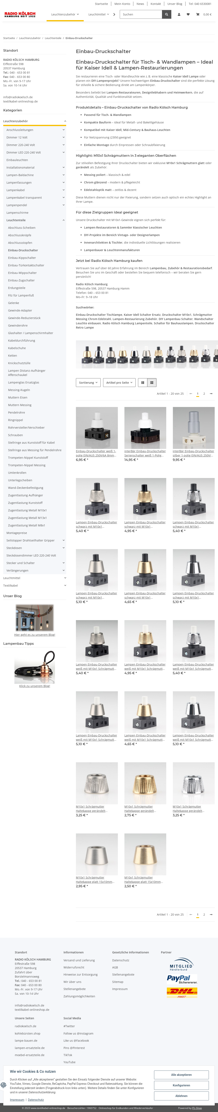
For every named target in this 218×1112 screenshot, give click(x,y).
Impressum (17, 1099)
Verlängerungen (17, 570)
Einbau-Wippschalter (22, 273)
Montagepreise (16, 533)
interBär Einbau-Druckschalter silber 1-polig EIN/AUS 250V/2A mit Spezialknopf (193, 453)
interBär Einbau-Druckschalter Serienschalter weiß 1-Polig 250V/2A (145, 453)
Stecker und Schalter (20, 563)
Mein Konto (122, 4)
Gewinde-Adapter (20, 310)
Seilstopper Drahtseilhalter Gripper (30, 540)
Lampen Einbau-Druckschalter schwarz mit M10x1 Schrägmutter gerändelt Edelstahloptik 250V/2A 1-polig (96, 524)
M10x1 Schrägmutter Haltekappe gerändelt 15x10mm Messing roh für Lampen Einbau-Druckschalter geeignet (145, 809)
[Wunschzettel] (188, 14)
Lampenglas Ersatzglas (23, 382)
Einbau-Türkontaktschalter (26, 265)
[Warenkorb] (204, 14)
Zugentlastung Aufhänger (25, 495)
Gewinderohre (18, 325)
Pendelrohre (16, 412)
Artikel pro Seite (117, 382)
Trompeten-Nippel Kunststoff (28, 458)
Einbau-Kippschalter (22, 258)
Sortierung (86, 382)
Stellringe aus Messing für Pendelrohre (35, 450)
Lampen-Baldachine (20, 175)
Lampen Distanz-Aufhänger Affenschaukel (26, 373)
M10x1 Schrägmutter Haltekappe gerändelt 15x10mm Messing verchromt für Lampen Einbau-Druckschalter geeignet (193, 809)
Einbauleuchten (17, 160)
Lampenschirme (17, 213)
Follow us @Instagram (78, 1033)
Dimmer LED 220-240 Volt (23, 152)
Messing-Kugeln (19, 390)
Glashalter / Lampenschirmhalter (30, 333)
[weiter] (211, 393)
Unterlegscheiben (20, 480)
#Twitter (69, 1026)
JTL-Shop (197, 1108)
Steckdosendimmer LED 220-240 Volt (31, 555)
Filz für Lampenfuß (21, 295)
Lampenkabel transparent (24, 197)
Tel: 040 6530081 (200, 4)
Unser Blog (174, 4)
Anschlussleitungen (19, 130)
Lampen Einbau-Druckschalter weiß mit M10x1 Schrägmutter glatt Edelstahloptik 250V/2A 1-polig (96, 737)
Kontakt (156, 4)
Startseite (101, 4)
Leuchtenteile (16, 220)
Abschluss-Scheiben (22, 228)
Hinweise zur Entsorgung (81, 974)
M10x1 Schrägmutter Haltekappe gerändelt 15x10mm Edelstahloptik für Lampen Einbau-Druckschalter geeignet (96, 809)
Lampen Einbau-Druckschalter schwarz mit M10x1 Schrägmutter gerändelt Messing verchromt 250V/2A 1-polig (193, 524)
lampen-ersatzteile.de (30, 1048)
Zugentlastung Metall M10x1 (27, 510)
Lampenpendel (16, 205)
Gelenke (13, 303)
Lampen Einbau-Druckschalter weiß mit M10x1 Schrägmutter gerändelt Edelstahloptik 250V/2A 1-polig (96, 666)
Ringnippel (15, 420)
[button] (179, 14)
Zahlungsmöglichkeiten (79, 996)
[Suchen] (141, 14)
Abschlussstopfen (20, 243)
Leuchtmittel (11, 578)
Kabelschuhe (17, 348)
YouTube (70, 1062)
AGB (115, 967)
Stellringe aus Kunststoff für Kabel (31, 442)
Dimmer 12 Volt (16, 137)
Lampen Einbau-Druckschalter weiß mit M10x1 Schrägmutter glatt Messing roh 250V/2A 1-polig (145, 737)
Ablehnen (181, 1096)
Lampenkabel (15, 190)
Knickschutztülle (19, 363)
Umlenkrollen (17, 473)
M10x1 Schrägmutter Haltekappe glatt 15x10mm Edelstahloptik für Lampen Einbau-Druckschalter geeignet (94, 880)
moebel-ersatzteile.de (29, 1055)
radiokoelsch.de (25, 1026)
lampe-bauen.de (26, 1040)
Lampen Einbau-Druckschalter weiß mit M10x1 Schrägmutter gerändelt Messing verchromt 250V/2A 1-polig (193, 666)
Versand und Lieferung (79, 960)
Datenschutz (36, 1099)
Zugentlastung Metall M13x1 (27, 518)
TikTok (68, 1055)
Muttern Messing (19, 405)
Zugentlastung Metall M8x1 (26, 525)
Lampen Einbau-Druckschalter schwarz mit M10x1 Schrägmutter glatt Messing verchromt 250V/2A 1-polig (193, 595)
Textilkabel (10, 585)
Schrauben (15, 435)
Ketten (12, 355)
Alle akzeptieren (181, 1074)
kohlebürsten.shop (27, 1033)
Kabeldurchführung (21, 340)
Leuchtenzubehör (15, 121)
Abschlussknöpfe (19, 235)
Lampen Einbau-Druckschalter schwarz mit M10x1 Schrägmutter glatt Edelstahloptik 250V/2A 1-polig (96, 595)
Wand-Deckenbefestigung (25, 488)
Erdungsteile (16, 288)
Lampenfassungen (19, 182)
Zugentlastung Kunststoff (25, 503)
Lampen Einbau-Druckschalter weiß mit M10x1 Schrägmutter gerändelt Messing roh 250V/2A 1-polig (145, 666)
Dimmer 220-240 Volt (20, 145)
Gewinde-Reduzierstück (24, 318)
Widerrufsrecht (74, 967)
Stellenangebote (75, 989)
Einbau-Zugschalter (21, 280)
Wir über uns (72, 982)
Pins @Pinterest (74, 1048)
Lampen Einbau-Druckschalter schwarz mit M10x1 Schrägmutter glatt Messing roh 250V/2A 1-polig (145, 595)
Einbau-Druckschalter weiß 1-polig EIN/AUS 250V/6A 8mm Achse (96, 453)
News (140, 4)
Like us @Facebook (76, 1040)
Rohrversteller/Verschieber (26, 427)
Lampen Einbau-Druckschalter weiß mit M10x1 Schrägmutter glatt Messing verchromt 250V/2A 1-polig (193, 737)
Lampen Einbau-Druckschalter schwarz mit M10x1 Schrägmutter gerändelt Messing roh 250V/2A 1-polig (145, 524)
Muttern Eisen (17, 397)
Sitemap (117, 982)
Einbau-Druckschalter (23, 250)
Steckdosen (14, 548)
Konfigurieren (181, 1085)
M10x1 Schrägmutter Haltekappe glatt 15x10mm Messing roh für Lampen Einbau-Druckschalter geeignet (142, 880)
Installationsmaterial (20, 167)
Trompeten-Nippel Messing (26, 465)
